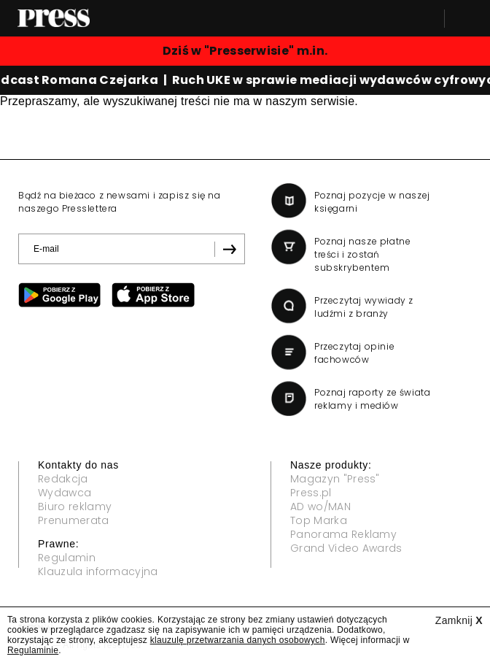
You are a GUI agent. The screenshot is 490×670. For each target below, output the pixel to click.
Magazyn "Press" (335, 478)
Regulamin (67, 557)
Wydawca (64, 492)
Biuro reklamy (75, 506)
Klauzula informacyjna (98, 571)
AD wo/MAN (320, 506)
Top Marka (318, 520)
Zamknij (459, 620)
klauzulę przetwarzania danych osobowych (237, 640)
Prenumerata (73, 520)
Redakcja (63, 478)
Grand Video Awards (346, 548)
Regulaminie (32, 650)
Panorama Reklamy (343, 534)
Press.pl (311, 492)
